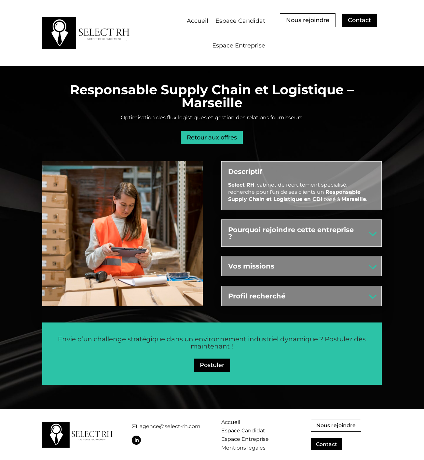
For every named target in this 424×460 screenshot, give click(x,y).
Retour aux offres (212, 137)
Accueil (197, 20)
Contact (359, 20)
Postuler (212, 365)
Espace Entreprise (238, 45)
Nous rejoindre (307, 20)
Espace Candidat (240, 20)
